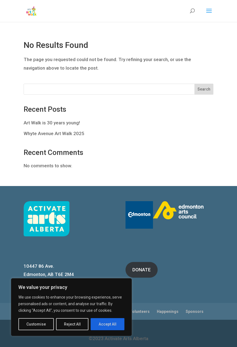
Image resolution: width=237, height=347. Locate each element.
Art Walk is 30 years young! (52, 122)
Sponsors (194, 311)
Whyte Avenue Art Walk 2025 (54, 133)
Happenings (168, 311)
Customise (36, 324)
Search (203, 89)
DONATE (141, 269)
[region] (71, 307)
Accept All (107, 324)
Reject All (72, 324)
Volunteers (140, 311)
